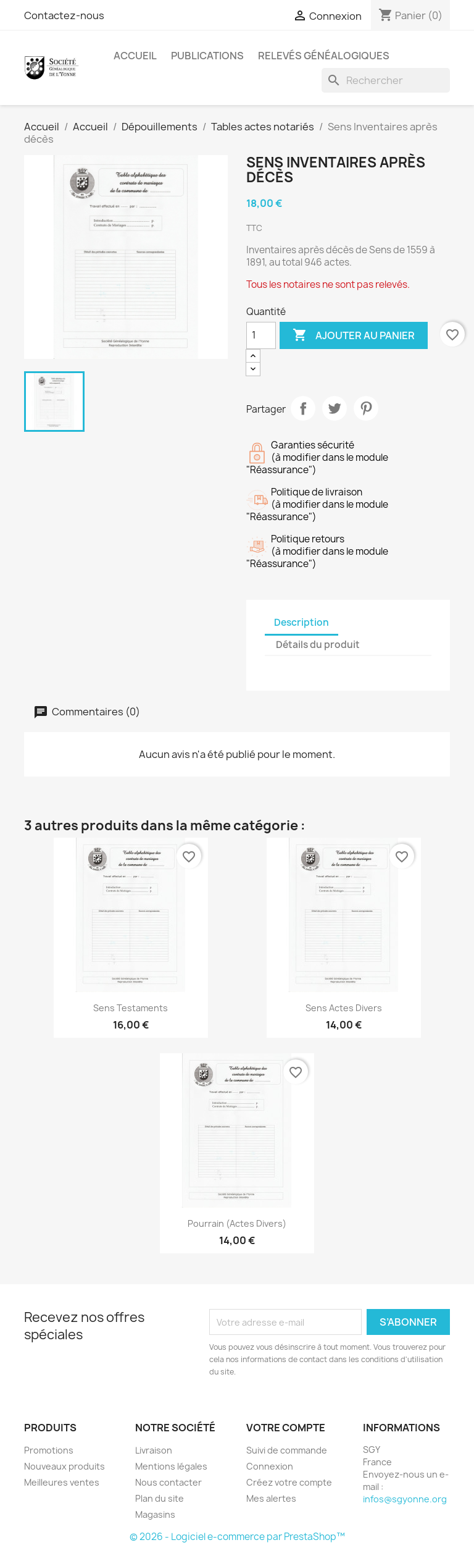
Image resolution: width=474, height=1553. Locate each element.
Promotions (48, 1450)
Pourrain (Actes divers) (237, 1223)
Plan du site (159, 1498)
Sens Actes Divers (344, 1008)
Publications (207, 55)
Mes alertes (271, 1498)
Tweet (334, 408)
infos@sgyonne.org (405, 1499)
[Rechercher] (386, 80)
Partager (303, 408)
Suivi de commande (286, 1450)
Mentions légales (171, 1466)
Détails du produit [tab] (318, 644)
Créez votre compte (289, 1482)
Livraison (153, 1450)
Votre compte (285, 1427)
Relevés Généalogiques (323, 55)
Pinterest (366, 408)
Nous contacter (168, 1482)
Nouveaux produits (64, 1466)
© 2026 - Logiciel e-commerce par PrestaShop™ (237, 1536)
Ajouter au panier (354, 335)
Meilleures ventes (61, 1482)
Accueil (135, 55)
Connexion (269, 1466)
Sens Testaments (130, 1008)
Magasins (155, 1514)
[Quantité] (261, 335)
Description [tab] (301, 622)
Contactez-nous (64, 15)
